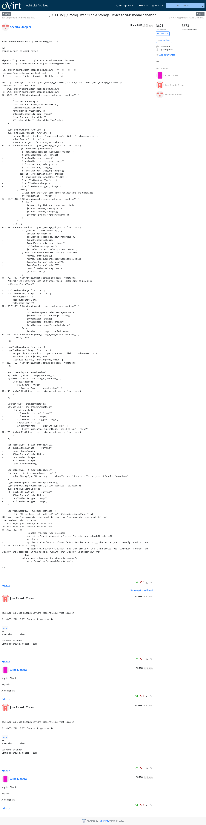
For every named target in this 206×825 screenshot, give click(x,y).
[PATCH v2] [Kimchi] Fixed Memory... (186, 17)
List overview (162, 33)
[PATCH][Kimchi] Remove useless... (18, 17)
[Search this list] (182, 5)
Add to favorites (165, 54)
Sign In (143, 5)
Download (164, 40)
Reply (6, 585)
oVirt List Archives (25, 5)
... (5, 627)
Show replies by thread (142, 590)
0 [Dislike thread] (142, 582)
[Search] (201, 5)
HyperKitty (103, 820)
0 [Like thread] (137, 582)
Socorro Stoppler (20, 27)
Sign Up (157, 5)
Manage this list (126, 5)
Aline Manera (18, 670)
